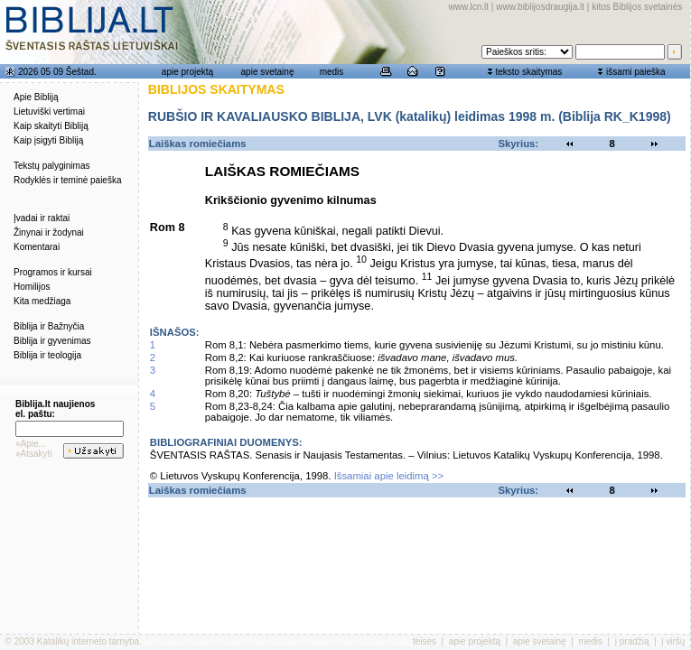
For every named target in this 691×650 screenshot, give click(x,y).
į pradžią (632, 641)
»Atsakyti (33, 454)
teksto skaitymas (528, 72)
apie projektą (187, 72)
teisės (424, 641)
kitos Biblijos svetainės (637, 7)
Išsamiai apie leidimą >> (389, 475)
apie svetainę (267, 72)
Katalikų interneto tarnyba (88, 641)
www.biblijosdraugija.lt (540, 7)
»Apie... (30, 444)
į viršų (673, 641)
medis (332, 72)
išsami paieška (636, 72)
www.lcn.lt (469, 7)
